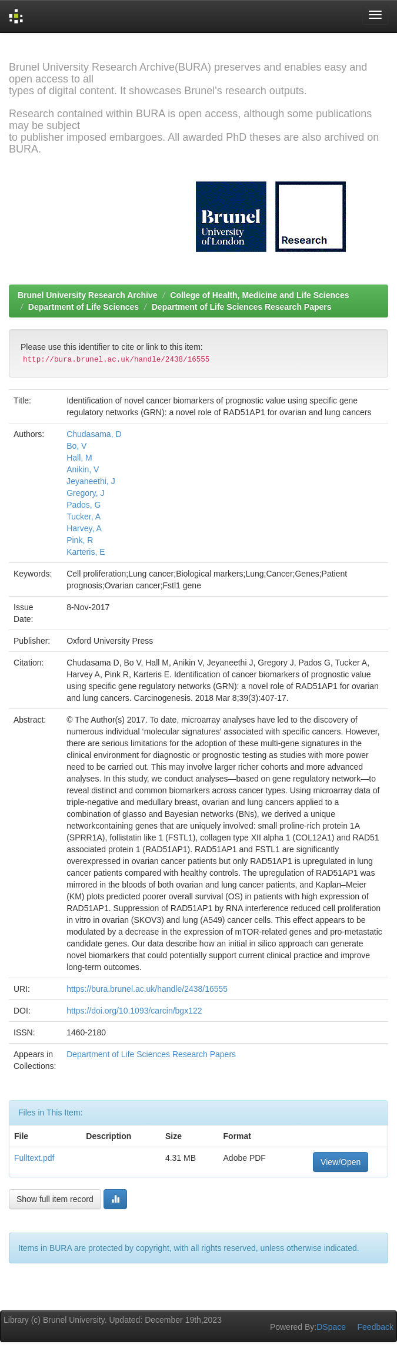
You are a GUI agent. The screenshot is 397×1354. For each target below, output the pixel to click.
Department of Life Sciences (83, 307)
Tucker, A (83, 516)
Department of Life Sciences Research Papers (242, 307)
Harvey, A (84, 528)
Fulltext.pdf (34, 1158)
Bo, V (76, 446)
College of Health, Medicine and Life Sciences (259, 295)
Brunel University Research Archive (88, 295)
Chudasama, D (93, 434)
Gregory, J (85, 493)
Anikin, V (82, 469)
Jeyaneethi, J (90, 481)
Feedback (375, 1327)
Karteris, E (85, 552)
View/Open (341, 1162)
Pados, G (83, 504)
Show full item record (55, 1199)
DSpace (331, 1327)
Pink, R (79, 540)
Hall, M (79, 457)
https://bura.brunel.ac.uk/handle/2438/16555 (147, 989)
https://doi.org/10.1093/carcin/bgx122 (134, 1010)
